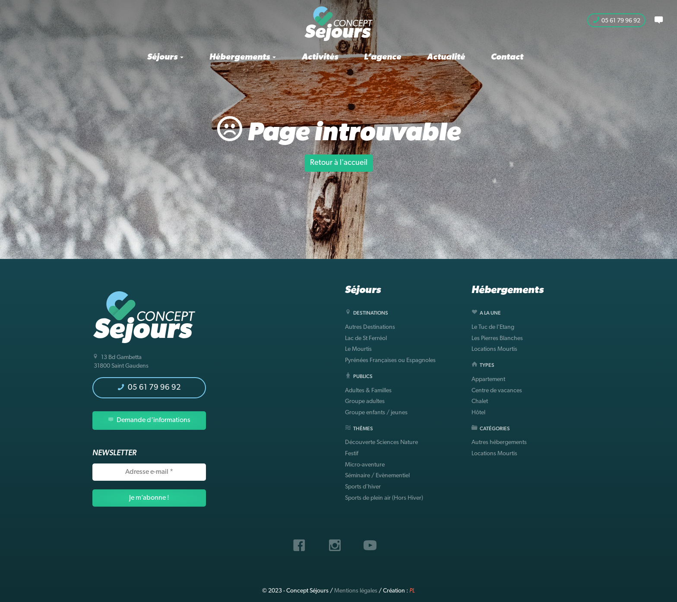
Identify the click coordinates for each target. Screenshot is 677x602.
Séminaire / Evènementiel (377, 476)
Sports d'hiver (363, 487)
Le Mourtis (358, 349)
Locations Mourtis (494, 349)
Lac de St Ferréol (366, 338)
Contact (507, 57)
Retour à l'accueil (338, 163)
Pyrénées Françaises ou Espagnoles (390, 360)
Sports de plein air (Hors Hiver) (384, 498)
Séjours (165, 57)
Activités (320, 57)
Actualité (446, 57)
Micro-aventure (365, 465)
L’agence (382, 57)
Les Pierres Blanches (497, 338)
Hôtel (478, 413)
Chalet (479, 401)
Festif (351, 454)
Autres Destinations (370, 327)
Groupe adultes (365, 401)
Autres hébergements (499, 442)
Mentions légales (355, 591)
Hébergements (242, 57)
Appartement (488, 379)
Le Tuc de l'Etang (492, 327)
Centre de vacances (496, 391)
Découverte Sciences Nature (381, 442)
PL (412, 591)
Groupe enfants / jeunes (376, 413)
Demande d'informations (149, 420)
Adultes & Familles (368, 391)
